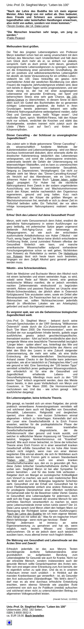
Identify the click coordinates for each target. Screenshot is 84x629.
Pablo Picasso (15, 38)
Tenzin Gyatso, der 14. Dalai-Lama (27, 26)
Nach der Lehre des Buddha (25, 513)
